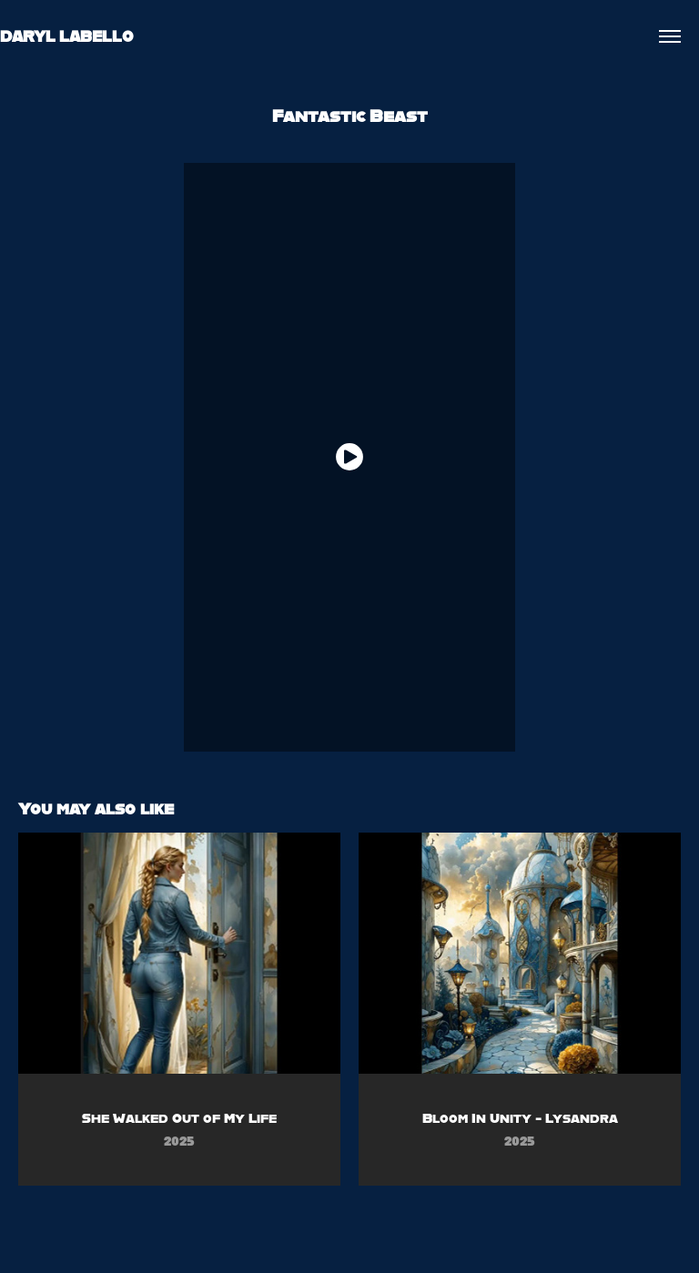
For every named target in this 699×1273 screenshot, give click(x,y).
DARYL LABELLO (67, 36)
